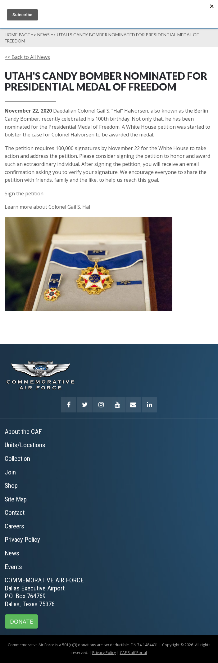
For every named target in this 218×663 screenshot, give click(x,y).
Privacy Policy (104, 652)
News (43, 34)
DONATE (21, 621)
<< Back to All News (27, 57)
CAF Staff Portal (133, 652)
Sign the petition (24, 193)
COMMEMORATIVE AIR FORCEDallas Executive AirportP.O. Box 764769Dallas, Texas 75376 (44, 592)
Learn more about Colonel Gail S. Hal (47, 206)
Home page (17, 34)
